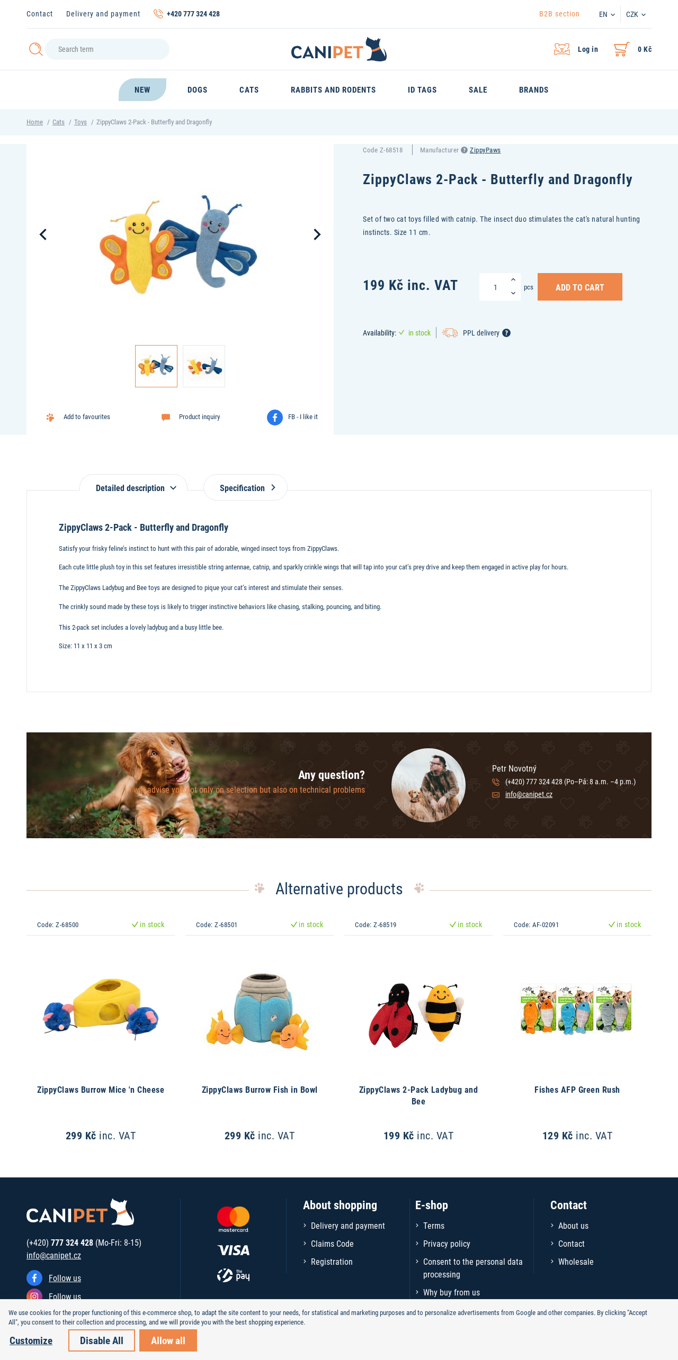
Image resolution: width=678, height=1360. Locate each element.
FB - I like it (303, 416)
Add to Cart (580, 287)
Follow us (65, 1277)
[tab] (133, 482)
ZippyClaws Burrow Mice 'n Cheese (100, 1089)
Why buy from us (451, 1292)
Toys (80, 121)
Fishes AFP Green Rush (577, 1089)
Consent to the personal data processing (473, 1268)
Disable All (101, 1340)
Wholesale (576, 1261)
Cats (58, 121)
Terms (433, 1225)
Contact (39, 13)
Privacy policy (446, 1243)
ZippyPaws (485, 150)
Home (34, 121)
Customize (31, 1340)
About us (573, 1225)
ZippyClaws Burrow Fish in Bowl (260, 1089)
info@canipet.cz (528, 794)
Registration (332, 1261)
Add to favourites (87, 416)
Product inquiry (199, 416)
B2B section (559, 13)
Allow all (168, 1340)
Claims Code (332, 1243)
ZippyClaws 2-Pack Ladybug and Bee (418, 1095)
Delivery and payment (103, 13)
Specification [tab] (245, 487)
